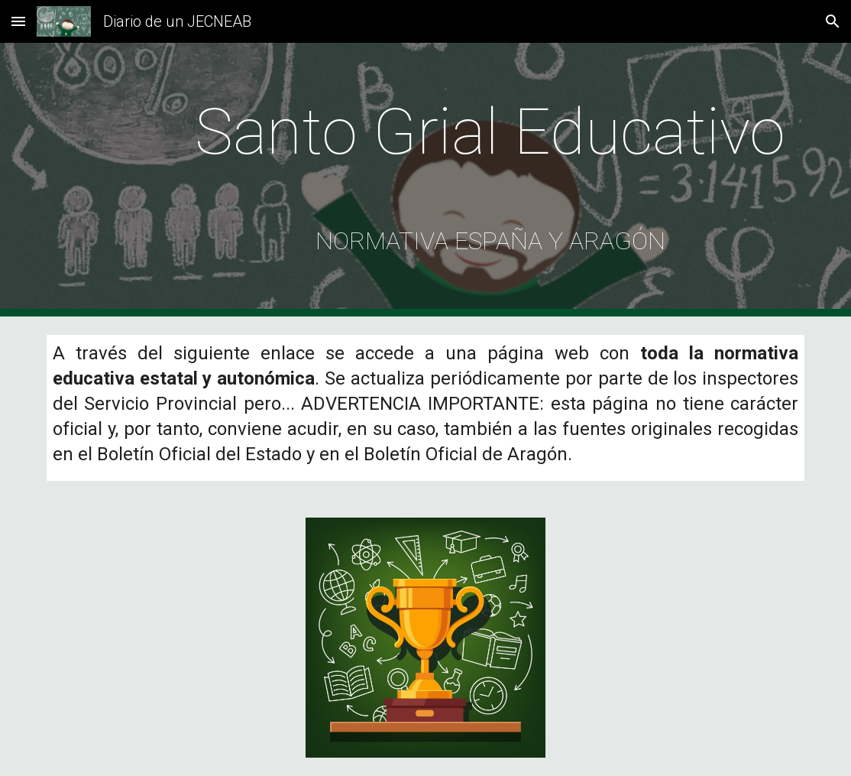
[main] (490, 180)
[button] (18, 21)
